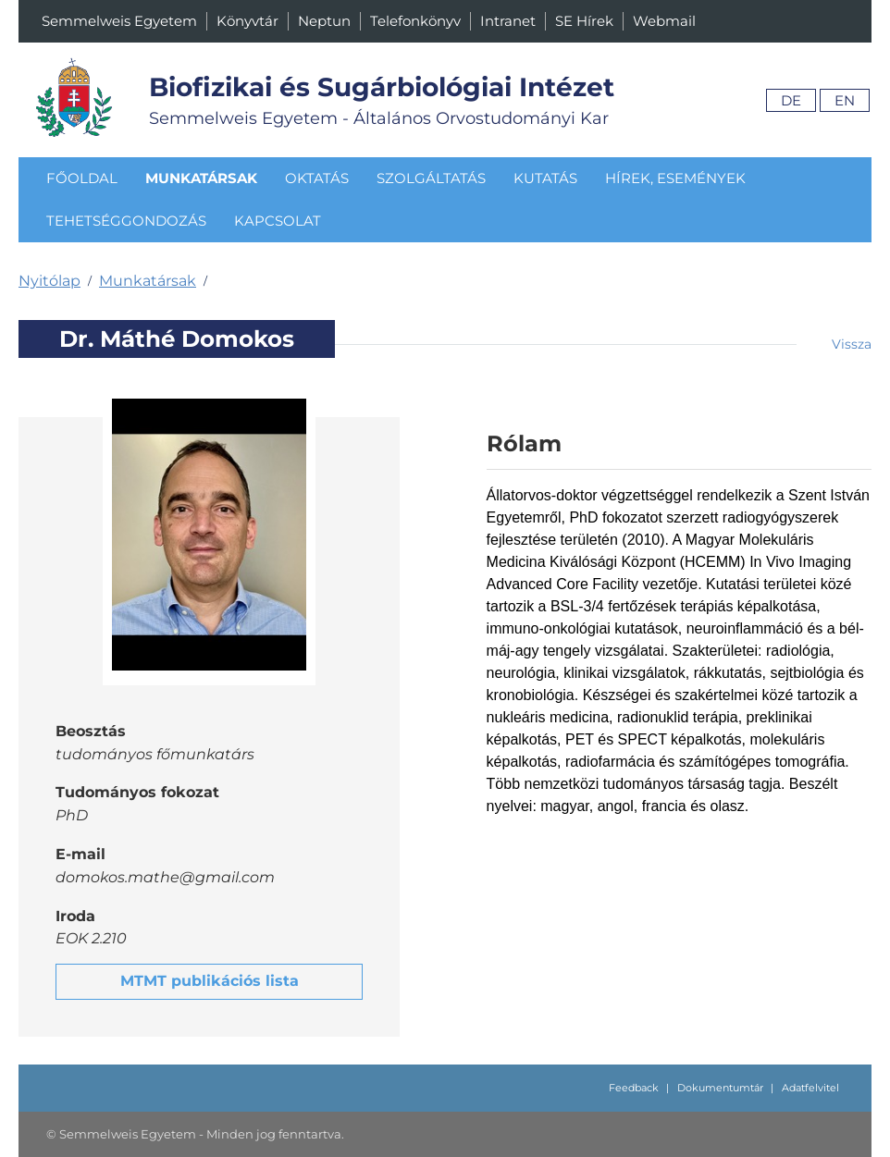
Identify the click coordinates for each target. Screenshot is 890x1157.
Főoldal (81, 178)
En (844, 100)
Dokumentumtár (720, 1087)
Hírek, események (675, 178)
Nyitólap (49, 280)
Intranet (508, 21)
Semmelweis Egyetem (119, 21)
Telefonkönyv (415, 21)
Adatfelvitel (810, 1087)
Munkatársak (201, 178)
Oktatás (317, 178)
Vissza (851, 344)
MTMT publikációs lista (209, 981)
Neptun (324, 21)
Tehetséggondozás (126, 220)
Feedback (634, 1087)
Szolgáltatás (431, 178)
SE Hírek (584, 21)
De (791, 100)
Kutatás (545, 178)
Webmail (664, 21)
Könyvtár (247, 21)
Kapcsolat (277, 220)
